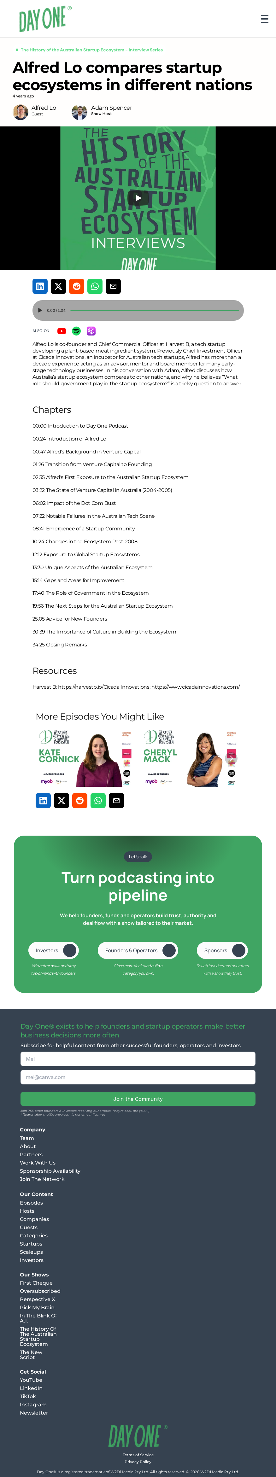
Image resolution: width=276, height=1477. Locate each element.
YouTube (31, 1380)
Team (27, 1138)
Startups (31, 1244)
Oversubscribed (40, 1291)
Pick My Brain (37, 1308)
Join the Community (138, 1099)
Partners (31, 1155)
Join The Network (42, 1179)
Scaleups (31, 1252)
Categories (34, 1236)
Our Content (36, 1194)
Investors (32, 1260)
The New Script (32, 1354)
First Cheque (36, 1283)
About (28, 1146)
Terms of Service (138, 1454)
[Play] (138, 198)
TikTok (28, 1396)
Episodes (31, 1203)
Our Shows (34, 1275)
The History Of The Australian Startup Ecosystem (39, 1336)
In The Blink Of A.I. (39, 1318)
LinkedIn (31, 1388)
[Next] (231, 758)
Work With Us (38, 1163)
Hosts (27, 1211)
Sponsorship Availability (50, 1171)
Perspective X (37, 1299)
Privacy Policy (138, 1461)
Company (32, 1130)
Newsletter (34, 1413)
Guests (29, 1227)
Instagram (33, 1405)
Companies (34, 1219)
